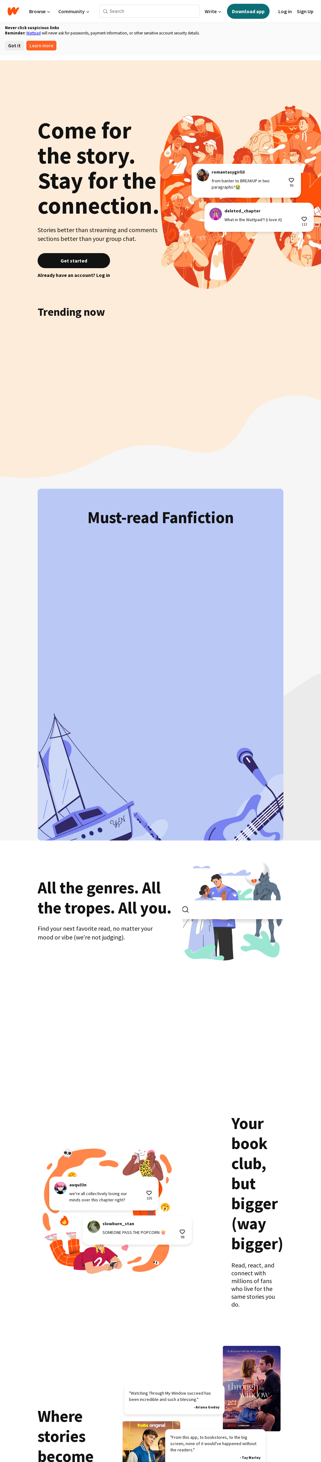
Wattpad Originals (69, 1420)
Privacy (114, 1430)
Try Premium (105, 1420)
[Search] (105, 11)
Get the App (134, 1420)
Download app (248, 11)
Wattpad (33, 33)
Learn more (41, 46)
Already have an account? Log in (74, 275)
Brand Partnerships (220, 1420)
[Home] (13, 11)
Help (197, 1430)
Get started (74, 260)
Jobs (249, 1420)
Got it (14, 46)
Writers (183, 1420)
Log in (285, 11)
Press (264, 1420)
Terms (96, 1430)
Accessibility (174, 1430)
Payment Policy (142, 1430)
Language (161, 1420)
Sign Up (305, 11)
